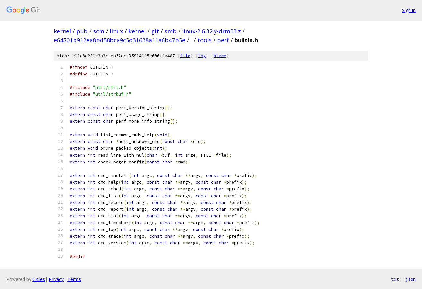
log (202, 55)
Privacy (56, 279)
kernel (62, 31)
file (185, 55)
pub (82, 31)
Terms (74, 279)
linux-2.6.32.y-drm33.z (211, 31)
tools (205, 40)
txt (395, 279)
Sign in (409, 10)
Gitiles (38, 279)
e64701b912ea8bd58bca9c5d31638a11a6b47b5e (119, 40)
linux (116, 31)
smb (170, 31)
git (155, 31)
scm (98, 31)
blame (220, 55)
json (410, 279)
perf (223, 40)
